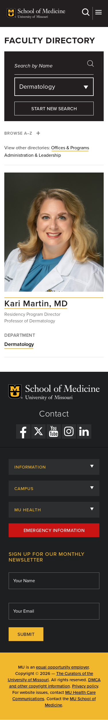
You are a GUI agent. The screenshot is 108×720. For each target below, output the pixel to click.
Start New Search (54, 109)
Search (85, 12)
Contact (54, 414)
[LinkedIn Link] (84, 431)
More (98, 12)
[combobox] (54, 87)
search (92, 65)
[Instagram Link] (69, 431)
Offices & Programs (70, 148)
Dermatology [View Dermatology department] (19, 344)
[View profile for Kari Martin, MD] (54, 235)
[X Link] (38, 431)
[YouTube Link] (54, 431)
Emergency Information (54, 530)
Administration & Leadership (32, 155)
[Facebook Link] (23, 431)
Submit (26, 634)
